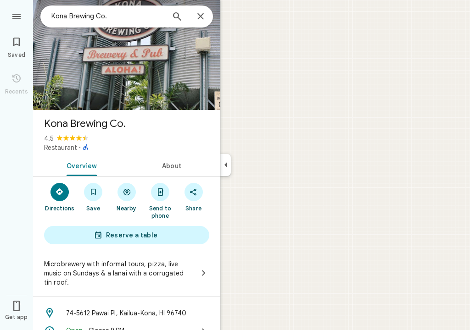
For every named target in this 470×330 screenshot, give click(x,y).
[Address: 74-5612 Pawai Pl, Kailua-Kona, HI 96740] (126, 313)
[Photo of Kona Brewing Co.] (126, 55)
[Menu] (16, 15)
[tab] (80, 165)
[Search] (177, 17)
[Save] (93, 196)
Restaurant (60, 147)
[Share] (193, 196)
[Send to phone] (160, 200)
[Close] (200, 17)
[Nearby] (127, 196)
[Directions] (60, 196)
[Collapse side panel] (225, 165)
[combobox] (107, 16)
